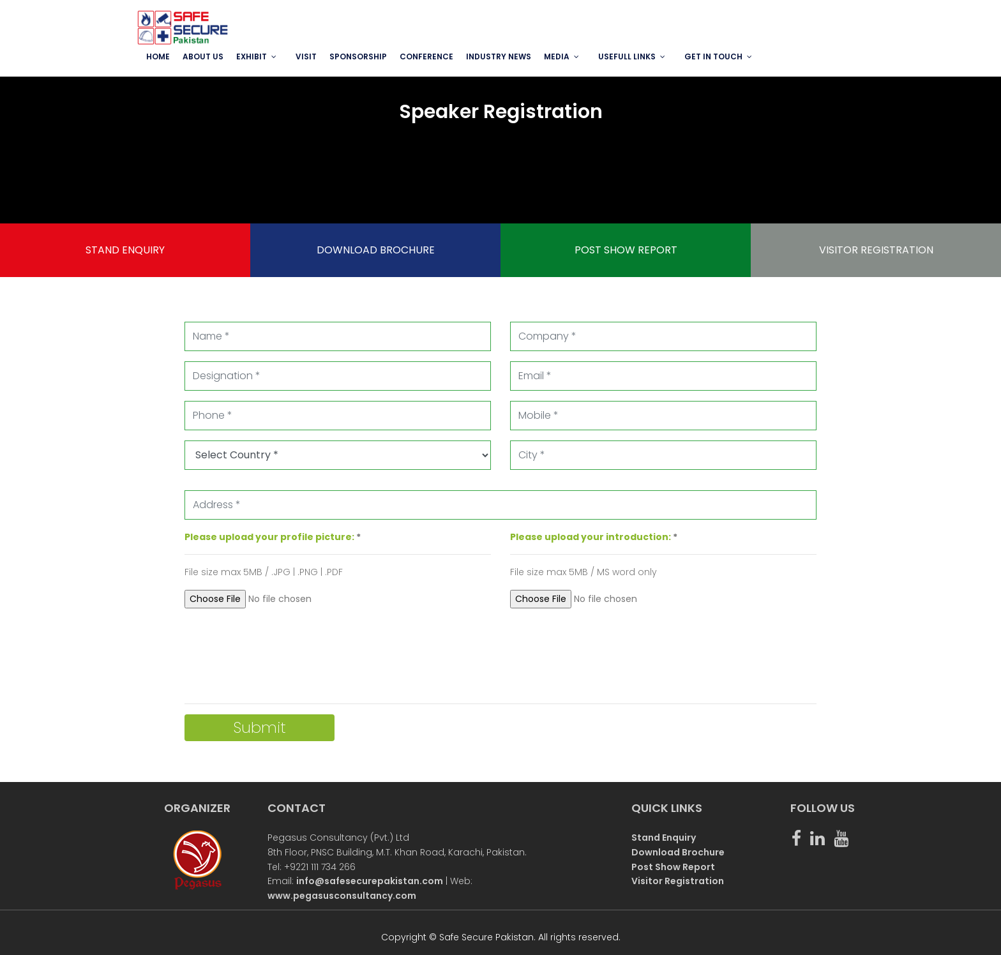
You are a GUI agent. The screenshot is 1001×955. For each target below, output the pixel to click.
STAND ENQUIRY (125, 250)
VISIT (306, 56)
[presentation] (281, 654)
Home (158, 56)
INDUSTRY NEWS (498, 56)
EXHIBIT (251, 56)
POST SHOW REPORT (626, 250)
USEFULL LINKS (627, 56)
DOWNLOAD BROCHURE (376, 250)
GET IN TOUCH (713, 56)
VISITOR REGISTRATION (876, 250)
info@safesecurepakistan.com (369, 881)
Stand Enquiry (663, 837)
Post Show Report (673, 867)
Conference (426, 56)
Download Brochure (678, 852)
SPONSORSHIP (358, 56)
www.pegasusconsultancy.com (341, 895)
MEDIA (556, 56)
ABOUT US (203, 56)
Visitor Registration (677, 881)
